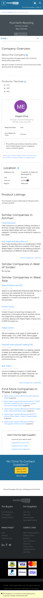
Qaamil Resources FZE (12, 285)
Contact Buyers (28, 517)
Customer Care (7, 538)
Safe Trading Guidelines (31, 533)
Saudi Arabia (13, 369)
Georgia (9, 331)
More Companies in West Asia (30, 383)
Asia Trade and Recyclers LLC (15, 241)
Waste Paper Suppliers (12, 396)
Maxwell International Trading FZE (17, 345)
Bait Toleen (7, 366)
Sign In (38, 7)
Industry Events (28, 535)
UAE (10, 288)
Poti (3, 331)
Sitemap (4, 535)
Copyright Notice (29, 549)
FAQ (3, 533)
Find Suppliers (6, 515)
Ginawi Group (8, 307)
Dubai (4, 309)
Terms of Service (29, 541)
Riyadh (4, 369)
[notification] (35, 3)
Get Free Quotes (28, 7)
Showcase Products (30, 520)
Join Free (26, 512)
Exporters (25, 396)
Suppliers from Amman (20, 443)
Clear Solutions (8, 223)
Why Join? (26, 515)
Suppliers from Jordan (19, 446)
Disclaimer (27, 544)
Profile (4, 38)
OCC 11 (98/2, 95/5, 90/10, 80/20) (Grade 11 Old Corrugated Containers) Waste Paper (22, 403)
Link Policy (27, 552)
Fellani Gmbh (8, 328)
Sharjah (5, 288)
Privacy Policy (28, 546)
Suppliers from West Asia (20, 449)
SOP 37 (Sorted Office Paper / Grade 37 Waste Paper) (20, 416)
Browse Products (8, 517)
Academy (26, 538)
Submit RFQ (21, 470)
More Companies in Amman (30, 258)
